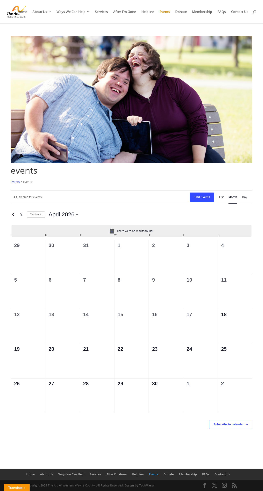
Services (101, 12)
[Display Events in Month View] (232, 197)
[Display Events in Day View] (244, 197)
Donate (181, 12)
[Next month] (21, 214)
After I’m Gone (124, 12)
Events (164, 12)
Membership (202, 12)
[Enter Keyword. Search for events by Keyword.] (100, 197)
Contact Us (239, 12)
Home (22, 12)
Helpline (147, 12)
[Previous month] (13, 214)
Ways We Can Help (71, 12)
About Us (39, 12)
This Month (36, 214)
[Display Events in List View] (221, 197)
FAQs (221, 12)
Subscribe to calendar (228, 424)
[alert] (131, 231)
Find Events (202, 197)
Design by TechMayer (140, 485)
